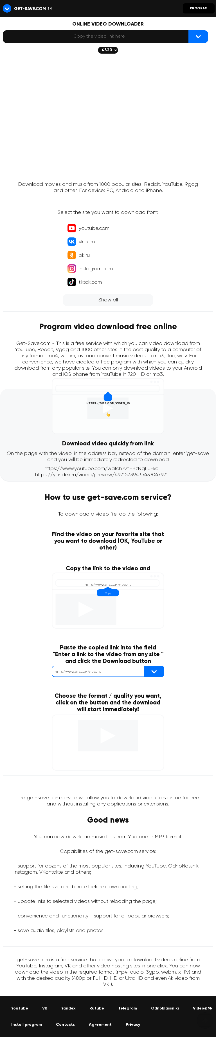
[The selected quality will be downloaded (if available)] (108, 50)
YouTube (19, 1008)
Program (199, 8)
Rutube (96, 1008)
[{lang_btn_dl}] (198, 36)
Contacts (65, 1025)
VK (44, 1008)
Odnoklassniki (165, 1008)
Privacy (133, 1025)
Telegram (127, 1008)
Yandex (68, 1008)
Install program (26, 1025)
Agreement (100, 1025)
